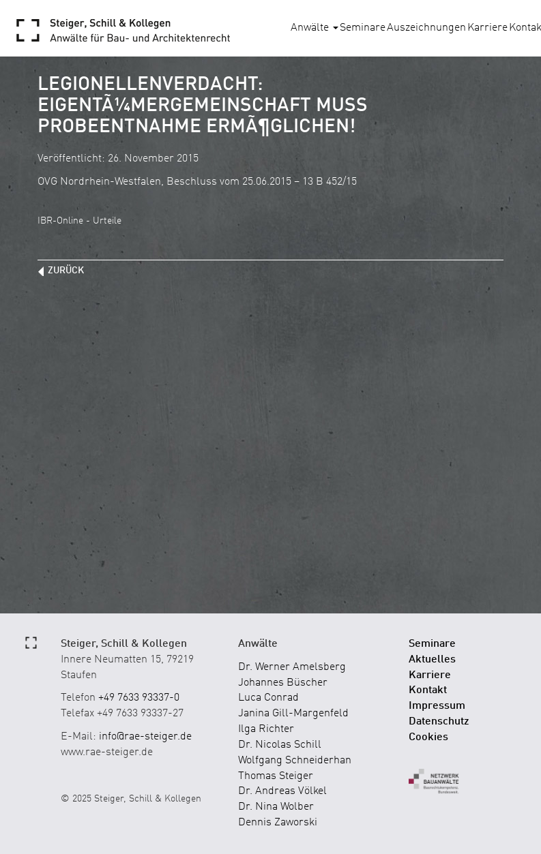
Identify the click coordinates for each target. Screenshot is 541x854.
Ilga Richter (266, 729)
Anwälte (314, 27)
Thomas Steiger (275, 776)
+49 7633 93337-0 (138, 697)
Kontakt (428, 690)
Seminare (362, 27)
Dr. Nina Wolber (276, 807)
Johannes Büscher (282, 682)
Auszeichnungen (426, 27)
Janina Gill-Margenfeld (293, 713)
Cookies (428, 737)
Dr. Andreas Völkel (282, 791)
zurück (66, 270)
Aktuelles (432, 659)
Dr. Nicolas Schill (279, 744)
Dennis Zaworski (277, 822)
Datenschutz (439, 721)
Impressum (437, 706)
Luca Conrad (268, 697)
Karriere (487, 27)
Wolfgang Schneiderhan (294, 760)
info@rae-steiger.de (145, 736)
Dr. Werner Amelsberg (292, 667)
